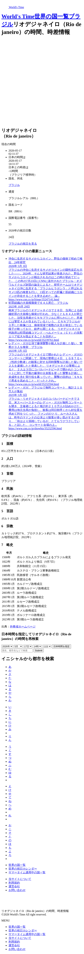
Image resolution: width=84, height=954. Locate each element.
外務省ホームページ (23, 626)
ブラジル (14, 185)
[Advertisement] (42, 82)
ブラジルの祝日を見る (23, 243)
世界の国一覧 (51, 16)
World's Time (17, 16)
